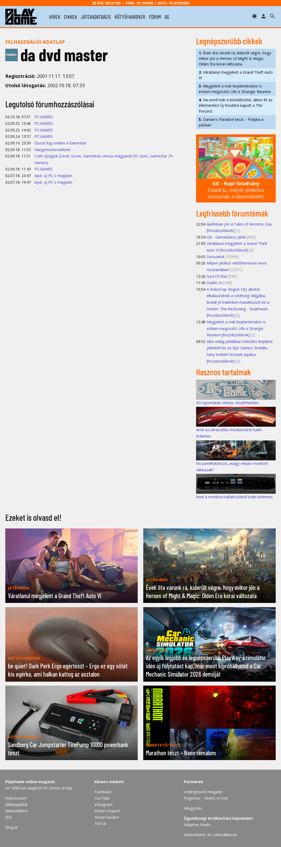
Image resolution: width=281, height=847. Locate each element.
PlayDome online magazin (30, 781)
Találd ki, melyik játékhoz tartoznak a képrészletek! (235, 190)
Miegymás (193, 808)
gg (167, 17)
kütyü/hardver (130, 17)
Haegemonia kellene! (52, 149)
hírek (54, 17)
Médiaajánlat (16, 804)
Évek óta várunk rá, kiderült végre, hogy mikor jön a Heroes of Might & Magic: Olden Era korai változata (235, 58)
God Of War (217, 276)
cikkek (70, 17)
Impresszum (16, 798)
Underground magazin (203, 791)
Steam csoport (107, 810)
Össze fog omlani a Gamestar (60, 142)
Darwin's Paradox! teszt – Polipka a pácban (231, 122)
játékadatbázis (96, 17)
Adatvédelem (16, 810)
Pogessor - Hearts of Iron (206, 798)
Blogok (11, 827)
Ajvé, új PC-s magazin (53, 175)
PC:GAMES (43, 116)
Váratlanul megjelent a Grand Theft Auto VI (236, 75)
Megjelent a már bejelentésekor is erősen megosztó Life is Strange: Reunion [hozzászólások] (236, 328)
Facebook (102, 791)
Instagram (103, 804)
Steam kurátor (106, 817)
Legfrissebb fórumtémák (232, 213)
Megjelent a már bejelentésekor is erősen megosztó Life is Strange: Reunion (235, 88)
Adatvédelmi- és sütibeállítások (210, 834)
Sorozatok (215, 256)
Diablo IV (214, 282)
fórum (155, 17)
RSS (8, 817)
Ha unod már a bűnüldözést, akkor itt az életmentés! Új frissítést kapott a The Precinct (235, 105)
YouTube (102, 798)
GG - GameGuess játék (226, 237)
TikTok (100, 823)
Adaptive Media (197, 824)
